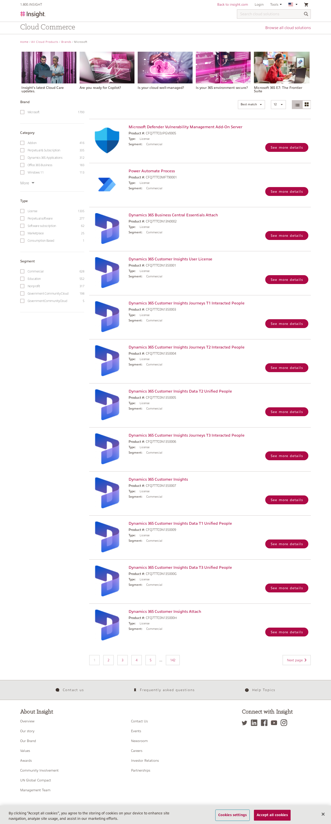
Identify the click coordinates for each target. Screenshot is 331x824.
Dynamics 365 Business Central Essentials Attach (173, 215)
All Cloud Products (44, 42)
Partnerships (140, 770)
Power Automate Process (152, 171)
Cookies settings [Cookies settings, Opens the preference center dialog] (232, 818)
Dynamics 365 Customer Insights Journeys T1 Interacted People (187, 303)
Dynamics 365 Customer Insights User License (170, 259)
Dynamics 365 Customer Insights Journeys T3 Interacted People (187, 435)
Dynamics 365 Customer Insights (158, 479)
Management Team (35, 790)
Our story (27, 731)
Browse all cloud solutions (288, 28)
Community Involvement (39, 770)
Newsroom (139, 741)
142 (172, 660)
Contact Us (139, 721)
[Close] (323, 817)
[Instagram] (285, 722)
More (27, 183)
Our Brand (28, 741)
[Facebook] (265, 722)
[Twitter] (246, 722)
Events (136, 731)
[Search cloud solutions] (274, 14)
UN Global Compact (35, 780)
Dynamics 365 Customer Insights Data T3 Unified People (180, 568)
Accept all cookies (272, 818)
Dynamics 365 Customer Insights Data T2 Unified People (180, 391)
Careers (136, 751)
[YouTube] (275, 722)
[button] (251, 104)
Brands (66, 42)
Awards (26, 760)
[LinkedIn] (255, 722)
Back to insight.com (232, 4)
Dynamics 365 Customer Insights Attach (165, 612)
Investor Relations (145, 760)
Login (259, 4)
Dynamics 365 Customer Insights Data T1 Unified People (180, 523)
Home (24, 42)
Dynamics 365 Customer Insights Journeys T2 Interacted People (187, 347)
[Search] (306, 14)
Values (25, 751)
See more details (287, 147)
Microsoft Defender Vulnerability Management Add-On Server (185, 127)
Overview (27, 721)
